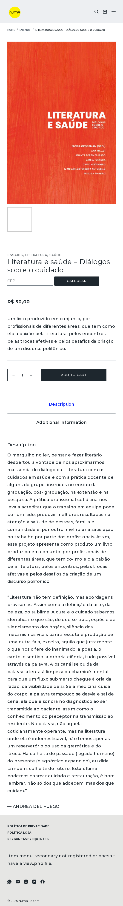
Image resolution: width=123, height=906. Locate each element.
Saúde (55, 255)
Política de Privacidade (28, 826)
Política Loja (19, 832)
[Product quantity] (22, 375)
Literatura (36, 255)
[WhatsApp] (9, 882)
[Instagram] (26, 882)
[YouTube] (34, 882)
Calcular (77, 281)
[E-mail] (18, 882)
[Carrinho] (105, 12)
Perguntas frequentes (28, 839)
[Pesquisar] (96, 12)
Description (61, 404)
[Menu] (114, 11)
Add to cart (74, 375)
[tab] (61, 404)
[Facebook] (42, 882)
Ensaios (15, 255)
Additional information (61, 422)
